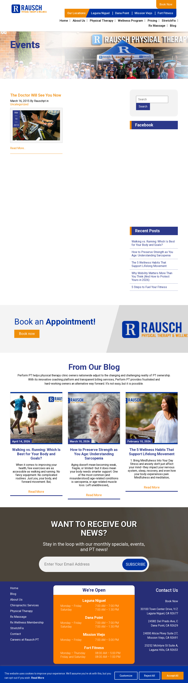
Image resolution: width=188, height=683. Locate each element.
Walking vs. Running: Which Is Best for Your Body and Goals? (153, 243)
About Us (79, 20)
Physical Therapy (101, 20)
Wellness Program (130, 20)
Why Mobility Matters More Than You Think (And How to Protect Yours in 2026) (152, 276)
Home (64, 20)
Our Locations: (75, 13)
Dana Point (121, 13)
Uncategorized (19, 104)
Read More (37, 677)
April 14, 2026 (21, 441)
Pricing (152, 20)
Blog (173, 25)
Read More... (18, 148)
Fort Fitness (165, 13)
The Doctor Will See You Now (35, 95)
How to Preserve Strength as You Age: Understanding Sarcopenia (152, 253)
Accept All (172, 675)
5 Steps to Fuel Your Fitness (149, 287)
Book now (27, 334)
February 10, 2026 (139, 441)
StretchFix (169, 20)
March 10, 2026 (80, 441)
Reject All (149, 675)
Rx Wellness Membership (27, 622)
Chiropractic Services (24, 605)
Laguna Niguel (99, 13)
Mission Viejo (143, 13)
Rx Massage (157, 25)
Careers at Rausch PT (24, 639)
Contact (15, 634)
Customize (126, 675)
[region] (94, 674)
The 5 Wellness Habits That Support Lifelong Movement (149, 264)
